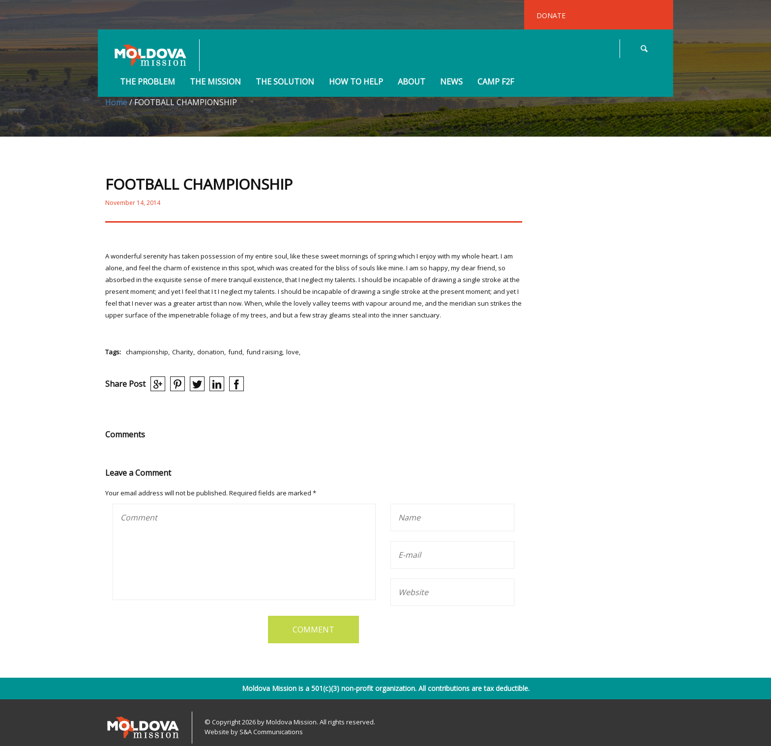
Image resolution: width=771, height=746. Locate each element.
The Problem (147, 82)
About (411, 82)
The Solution (285, 82)
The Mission (215, 82)
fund (235, 351)
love (292, 351)
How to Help (356, 82)
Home (116, 102)
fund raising (264, 351)
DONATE (550, 15)
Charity (182, 351)
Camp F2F (495, 82)
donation (210, 351)
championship (147, 351)
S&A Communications (271, 731)
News (451, 82)
